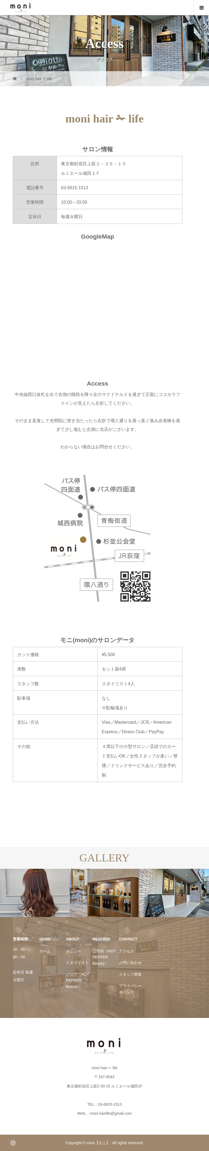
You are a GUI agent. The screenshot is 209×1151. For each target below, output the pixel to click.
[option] (35, 893)
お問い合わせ (130, 962)
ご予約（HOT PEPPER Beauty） (104, 957)
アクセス (126, 951)
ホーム (45, 951)
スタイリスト (77, 962)
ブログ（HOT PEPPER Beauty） (77, 980)
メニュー (73, 951)
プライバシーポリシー (130, 989)
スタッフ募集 (130, 974)
